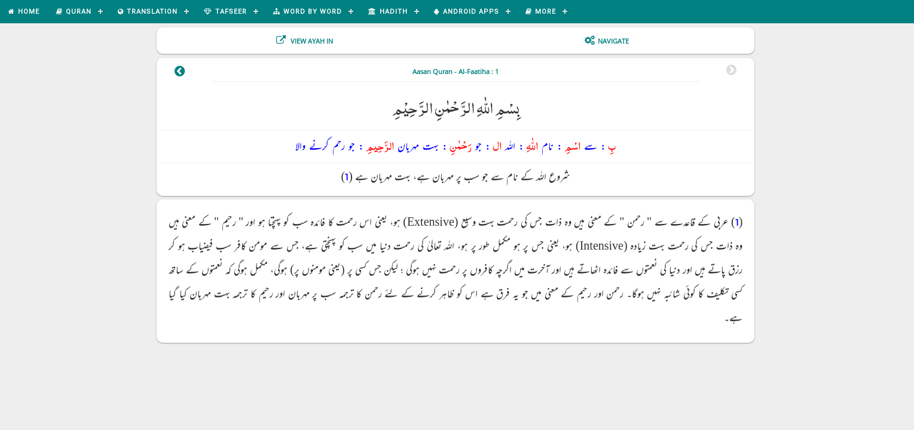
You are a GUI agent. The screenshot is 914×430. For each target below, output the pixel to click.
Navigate (613, 40)
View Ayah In (311, 40)
